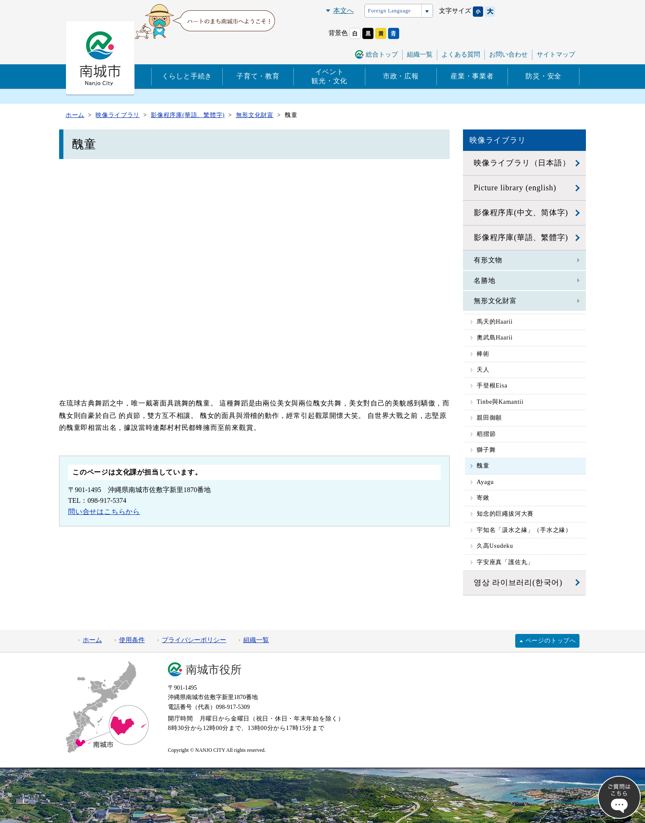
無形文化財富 (495, 300)
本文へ (343, 10)
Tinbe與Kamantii (500, 402)
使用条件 (132, 640)
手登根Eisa (492, 385)
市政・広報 (401, 76)
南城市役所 (214, 670)
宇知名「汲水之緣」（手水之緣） (524, 530)
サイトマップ (556, 54)
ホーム (92, 640)
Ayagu (485, 482)
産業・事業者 (472, 76)
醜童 (483, 466)
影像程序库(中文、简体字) (521, 212)
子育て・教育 (258, 76)
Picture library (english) (515, 187)
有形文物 (488, 260)
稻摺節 (486, 434)
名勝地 (484, 280)
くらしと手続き (187, 76)
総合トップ (382, 54)
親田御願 (489, 418)
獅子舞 (486, 450)
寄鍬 (483, 498)
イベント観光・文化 (329, 76)
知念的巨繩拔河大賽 (505, 514)
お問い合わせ (508, 54)
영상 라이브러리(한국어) (518, 582)
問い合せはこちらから (104, 511)
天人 (483, 369)
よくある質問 (461, 54)
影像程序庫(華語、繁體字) (521, 237)
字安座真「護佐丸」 (505, 562)
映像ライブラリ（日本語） (522, 163)
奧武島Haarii (495, 337)
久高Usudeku (495, 546)
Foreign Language (389, 11)
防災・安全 (543, 76)
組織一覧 (420, 54)
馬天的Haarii (495, 321)
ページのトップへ (551, 640)
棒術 (483, 354)
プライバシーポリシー (194, 640)
